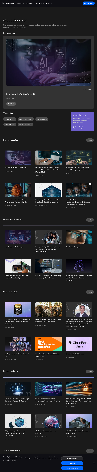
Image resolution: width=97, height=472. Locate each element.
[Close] (94, 464)
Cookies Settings (72, 459)
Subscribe (78, 127)
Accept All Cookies (72, 469)
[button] (20, 3)
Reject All (72, 464)
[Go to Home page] (8, 3)
